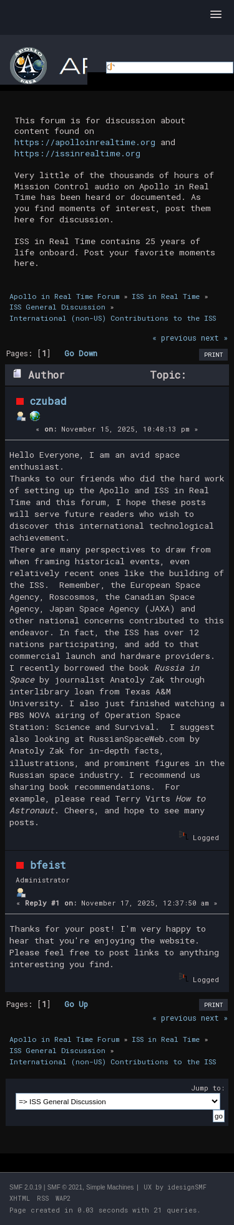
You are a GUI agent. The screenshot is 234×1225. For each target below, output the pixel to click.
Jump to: (208, 1087)
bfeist (48, 864)
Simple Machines (110, 1187)
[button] (216, 15)
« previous (174, 338)
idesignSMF (187, 1187)
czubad (48, 400)
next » (214, 338)
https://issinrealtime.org (77, 153)
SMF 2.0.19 (25, 1187)
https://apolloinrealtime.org (84, 142)
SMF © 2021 (64, 1187)
